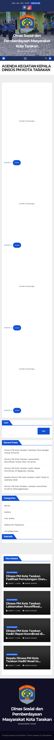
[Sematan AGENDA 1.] (27, 121)
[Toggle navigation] (25, 58)
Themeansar (46, 735)
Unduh (16, 162)
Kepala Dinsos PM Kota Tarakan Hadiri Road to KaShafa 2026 (22, 661)
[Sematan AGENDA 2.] (27, 204)
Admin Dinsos (30, 583)
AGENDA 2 (8, 245)
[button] (46, 58)
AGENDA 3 (8, 328)
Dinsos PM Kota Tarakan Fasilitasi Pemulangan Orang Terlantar (26, 579)
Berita (7, 505)
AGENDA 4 (8, 410)
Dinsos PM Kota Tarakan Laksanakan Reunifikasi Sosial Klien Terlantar (23, 606)
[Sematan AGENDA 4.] (27, 369)
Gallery (7, 512)
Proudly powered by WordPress (14, 735)
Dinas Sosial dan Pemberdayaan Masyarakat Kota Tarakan (27, 40)
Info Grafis (9, 518)
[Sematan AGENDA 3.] (27, 286)
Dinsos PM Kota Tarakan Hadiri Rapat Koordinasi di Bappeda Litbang (24, 634)
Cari (6, 422)
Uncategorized (11, 531)
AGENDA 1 (8, 162)
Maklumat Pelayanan (14, 525)
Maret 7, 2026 (14, 583)
